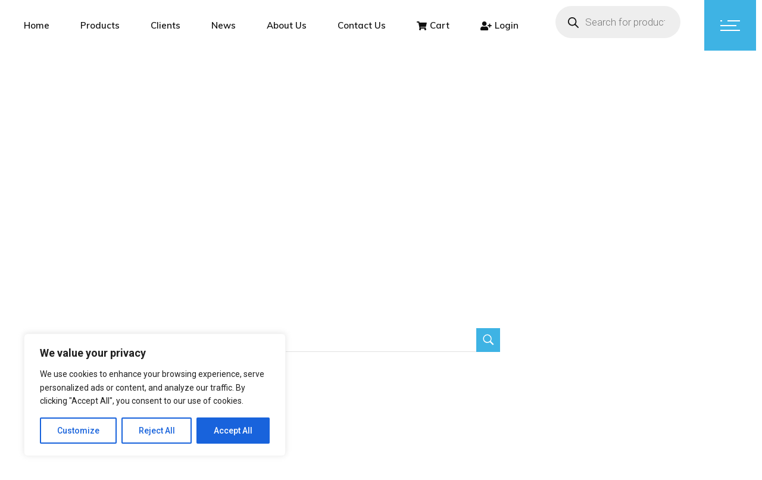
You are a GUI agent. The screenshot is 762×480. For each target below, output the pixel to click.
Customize (78, 430)
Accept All (233, 430)
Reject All (157, 430)
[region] (155, 394)
